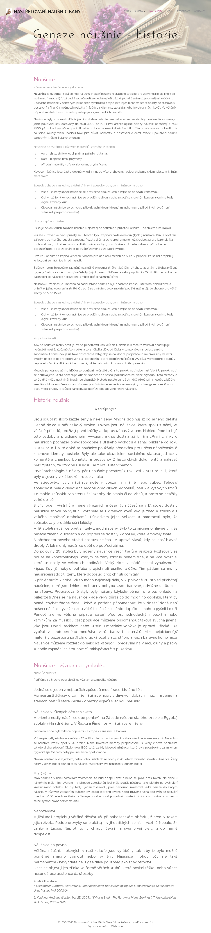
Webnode (117, 926)
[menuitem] (181, 11)
